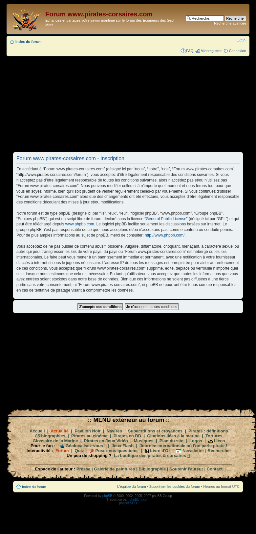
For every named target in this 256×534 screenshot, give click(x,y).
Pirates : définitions (208, 431)
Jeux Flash (123, 445)
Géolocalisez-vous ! (86, 445)
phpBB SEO (128, 503)
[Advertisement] (128, 104)
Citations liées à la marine (173, 435)
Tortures (214, 435)
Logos (195, 440)
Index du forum (28, 42)
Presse (83, 469)
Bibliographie (152, 469)
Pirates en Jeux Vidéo (106, 440)
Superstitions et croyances (155, 431)
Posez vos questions (116, 450)
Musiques (144, 440)
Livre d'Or (160, 450)
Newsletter (193, 450)
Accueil (37, 431)
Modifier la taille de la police (241, 40)
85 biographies (50, 435)
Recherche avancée (230, 23)
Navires (114, 431)
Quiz (79, 450)
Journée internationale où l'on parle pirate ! (183, 445)
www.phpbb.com (79, 224)
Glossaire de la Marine (55, 440)
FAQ (189, 51)
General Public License (166, 219)
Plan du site (171, 440)
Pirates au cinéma (89, 435)
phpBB (107, 496)
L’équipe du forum (131, 486)
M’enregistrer (211, 51)
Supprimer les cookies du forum (174, 486)
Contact (215, 469)
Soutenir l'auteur (186, 469)
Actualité (60, 431)
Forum (62, 450)
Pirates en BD (127, 435)
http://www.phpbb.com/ (164, 235)
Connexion (237, 51)
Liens (219, 440)
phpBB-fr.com (140, 499)
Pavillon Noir (87, 431)
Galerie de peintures (114, 469)
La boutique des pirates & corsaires (150, 455)
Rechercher (219, 450)
